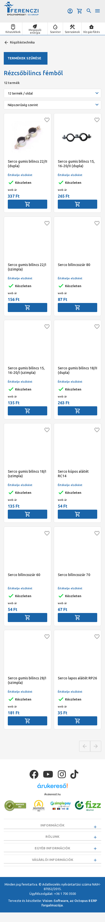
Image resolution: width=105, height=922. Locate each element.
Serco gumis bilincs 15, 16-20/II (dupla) (76, 163)
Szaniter (55, 31)
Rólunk (52, 839)
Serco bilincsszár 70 (74, 575)
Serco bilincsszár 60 (24, 575)
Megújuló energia (35, 31)
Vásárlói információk (52, 866)
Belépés (70, 11)
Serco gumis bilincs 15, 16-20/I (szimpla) (26, 370)
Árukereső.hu (52, 794)
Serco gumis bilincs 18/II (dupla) (77, 370)
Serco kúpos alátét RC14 (73, 473)
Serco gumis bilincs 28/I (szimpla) (27, 680)
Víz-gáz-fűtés (91, 31)
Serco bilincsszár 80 (74, 265)
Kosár (80, 11)
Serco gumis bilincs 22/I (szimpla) (27, 267)
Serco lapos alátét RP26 (77, 678)
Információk (52, 825)
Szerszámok (72, 31)
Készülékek (13, 31)
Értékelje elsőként (20, 175)
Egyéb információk (52, 853)
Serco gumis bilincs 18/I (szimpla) (27, 473)
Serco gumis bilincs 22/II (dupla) (27, 163)
